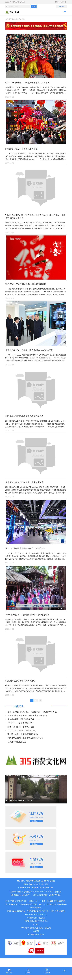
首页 (15, 19)
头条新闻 (21, 19)
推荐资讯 (19, 715)
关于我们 (36, 933)
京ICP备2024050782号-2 (16, 920)
